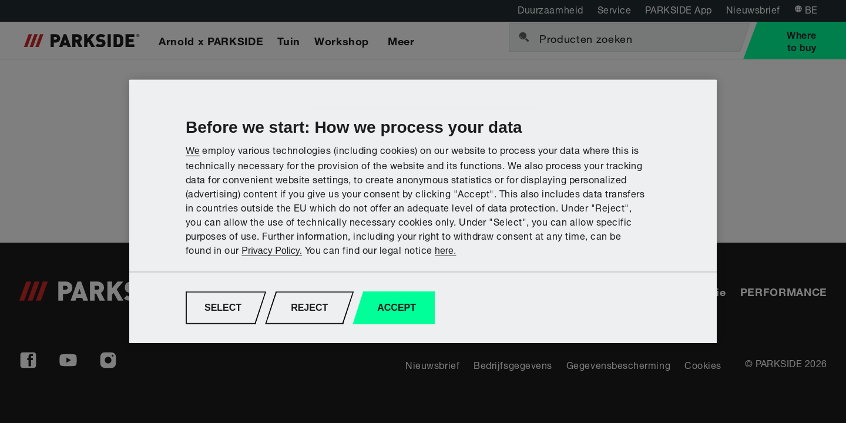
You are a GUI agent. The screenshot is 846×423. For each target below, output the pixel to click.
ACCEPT (396, 308)
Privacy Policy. (271, 251)
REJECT (309, 308)
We (193, 150)
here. (445, 251)
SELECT (222, 308)
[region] (423, 211)
